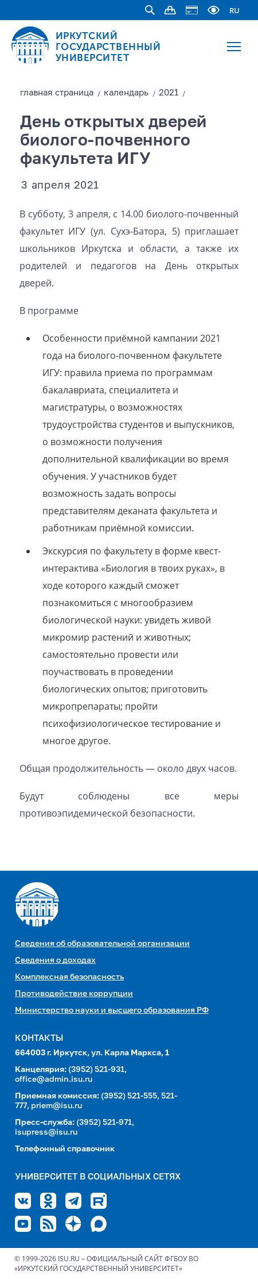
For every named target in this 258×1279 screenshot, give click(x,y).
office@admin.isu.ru (53, 1079)
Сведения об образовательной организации (102, 944)
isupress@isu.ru (46, 1132)
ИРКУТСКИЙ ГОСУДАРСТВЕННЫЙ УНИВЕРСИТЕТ (108, 46)
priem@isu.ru (56, 1106)
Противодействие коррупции (74, 994)
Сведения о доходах (55, 960)
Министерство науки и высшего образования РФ (112, 1010)
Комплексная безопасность (69, 977)
